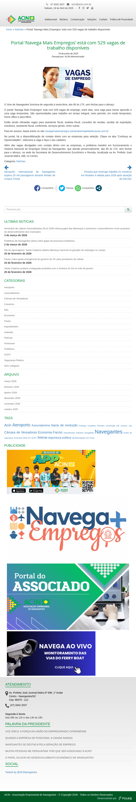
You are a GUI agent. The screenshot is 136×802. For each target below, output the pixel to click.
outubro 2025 (11, 409)
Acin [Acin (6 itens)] (7, 425)
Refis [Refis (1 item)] (25, 438)
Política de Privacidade (121, 19)
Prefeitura (9, 349)
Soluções (91, 19)
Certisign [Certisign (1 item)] (82, 426)
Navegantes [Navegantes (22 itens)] (109, 432)
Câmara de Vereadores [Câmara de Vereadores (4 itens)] (20, 432)
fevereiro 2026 (11, 387)
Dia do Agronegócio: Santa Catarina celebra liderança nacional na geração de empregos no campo (54, 250)
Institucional (51, 19)
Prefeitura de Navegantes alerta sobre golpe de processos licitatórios (39, 241)
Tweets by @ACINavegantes (21, 772)
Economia (9, 315)
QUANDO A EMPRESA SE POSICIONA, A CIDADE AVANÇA (39, 738)
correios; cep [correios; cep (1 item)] (126, 426)
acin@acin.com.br (81, 4)
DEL (6, 310)
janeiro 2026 (10, 392)
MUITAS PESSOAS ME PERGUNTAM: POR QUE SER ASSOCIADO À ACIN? (48, 751)
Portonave (9, 343)
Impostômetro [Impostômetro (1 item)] (69, 433)
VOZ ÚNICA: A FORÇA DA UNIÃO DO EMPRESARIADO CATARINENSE (45, 731)
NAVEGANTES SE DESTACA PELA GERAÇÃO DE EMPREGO (40, 744)
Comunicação (77, 19)
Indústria (8, 332)
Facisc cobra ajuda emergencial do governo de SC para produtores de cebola (43, 259)
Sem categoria (11, 365)
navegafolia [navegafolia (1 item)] (89, 433)
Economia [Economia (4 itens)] (45, 432)
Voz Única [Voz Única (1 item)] (90, 438)
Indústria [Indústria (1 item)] (79, 433)
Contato (103, 19)
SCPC (7, 354)
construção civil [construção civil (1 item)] (112, 426)
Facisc (7, 321)
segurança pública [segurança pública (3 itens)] (59, 437)
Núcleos (64, 19)
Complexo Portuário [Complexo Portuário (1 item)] (96, 426)
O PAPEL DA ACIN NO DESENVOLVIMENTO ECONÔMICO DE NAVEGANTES (49, 757)
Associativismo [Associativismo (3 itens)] (41, 425)
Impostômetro (11, 326)
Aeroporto (9, 287)
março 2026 (10, 381)
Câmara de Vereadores (16, 298)
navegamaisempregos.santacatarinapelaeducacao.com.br (77, 131)
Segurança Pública (14, 360)
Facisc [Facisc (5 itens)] (58, 432)
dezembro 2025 (12, 398)
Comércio (9, 304)
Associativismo (11, 293)
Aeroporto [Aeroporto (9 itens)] (21, 425)
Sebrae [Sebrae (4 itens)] (42, 437)
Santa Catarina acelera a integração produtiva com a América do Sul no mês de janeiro (48, 268)
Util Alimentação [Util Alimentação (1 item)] (78, 438)
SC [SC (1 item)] (29, 438)
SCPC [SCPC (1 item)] (34, 438)
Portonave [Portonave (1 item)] (18, 438)
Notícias (19, 29)
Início (9, 29)
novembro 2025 (12, 403)
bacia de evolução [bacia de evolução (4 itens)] (64, 425)
